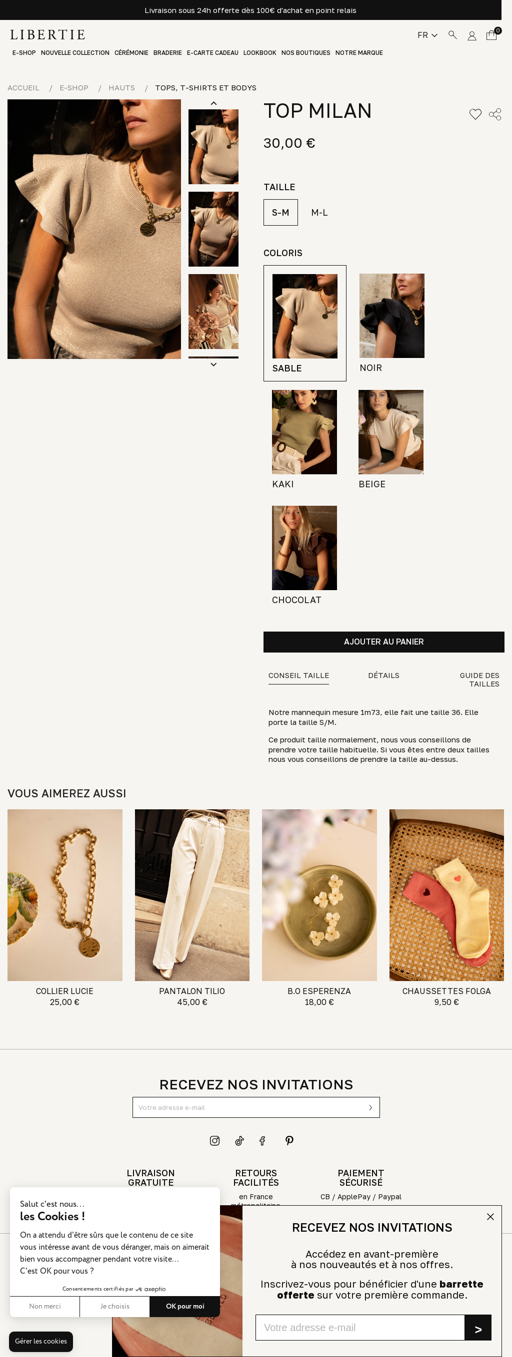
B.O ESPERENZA (319, 991)
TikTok (240, 1141)
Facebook (265, 1141)
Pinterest (289, 1141)
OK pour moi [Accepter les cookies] (185, 1307)
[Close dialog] (490, 1216)
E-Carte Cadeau (212, 53)
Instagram (215, 1141)
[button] (41, 1342)
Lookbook (260, 53)
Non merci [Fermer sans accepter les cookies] (45, 1307)
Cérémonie (131, 53)
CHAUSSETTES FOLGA (446, 991)
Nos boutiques (306, 53)
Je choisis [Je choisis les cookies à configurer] (115, 1307)
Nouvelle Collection (75, 53)
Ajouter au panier (384, 642)
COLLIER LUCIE (65, 991)
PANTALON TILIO (192, 991)
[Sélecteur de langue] (428, 35)
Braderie (168, 53)
